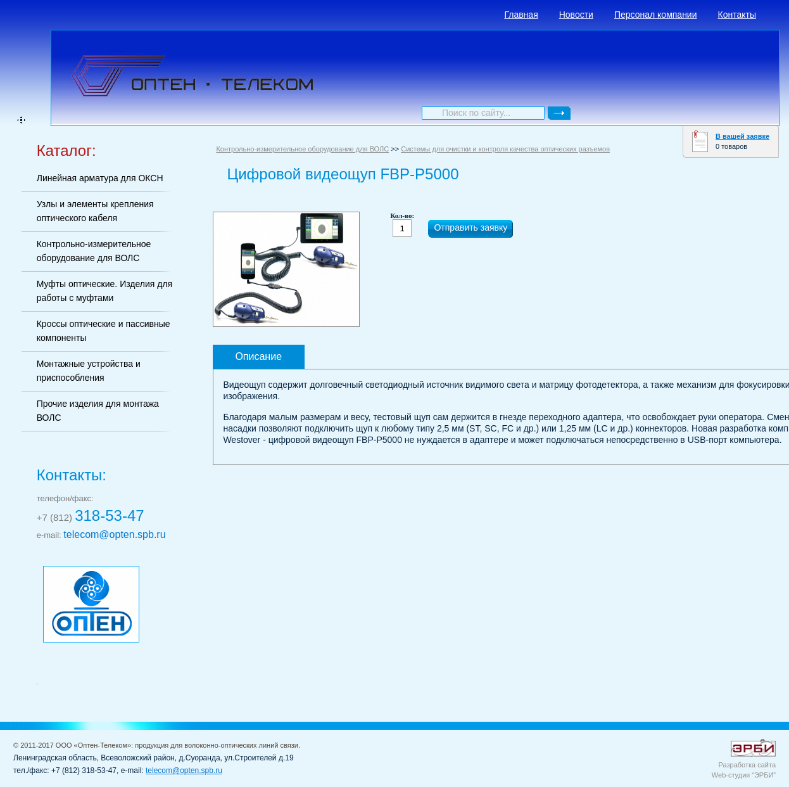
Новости (576, 15)
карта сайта (21, 120)
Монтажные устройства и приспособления (89, 371)
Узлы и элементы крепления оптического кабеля (95, 211)
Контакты (737, 15)
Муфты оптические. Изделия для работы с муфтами (104, 291)
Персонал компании (655, 15)
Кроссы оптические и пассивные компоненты (103, 331)
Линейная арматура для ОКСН (100, 178)
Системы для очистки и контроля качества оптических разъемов (505, 149)
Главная (521, 15)
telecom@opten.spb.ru (114, 534)
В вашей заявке (742, 136)
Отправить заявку (470, 227)
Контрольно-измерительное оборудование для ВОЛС (94, 251)
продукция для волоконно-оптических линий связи (216, 745)
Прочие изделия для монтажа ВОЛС (98, 411)
